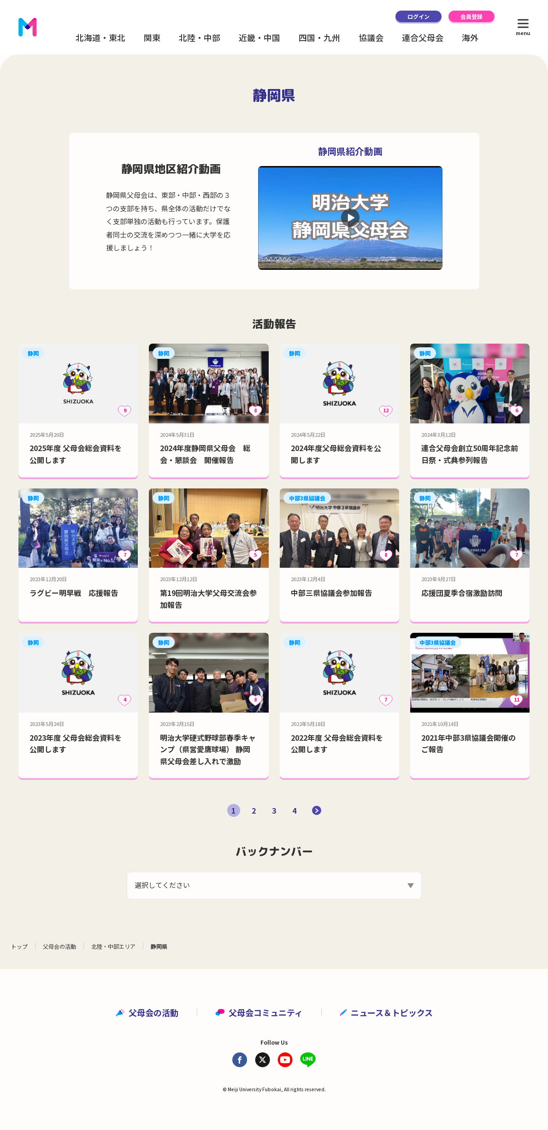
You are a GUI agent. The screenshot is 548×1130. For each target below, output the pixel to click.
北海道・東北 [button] (100, 37)
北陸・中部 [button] (199, 37)
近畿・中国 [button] (259, 37)
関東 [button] (152, 37)
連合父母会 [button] (422, 37)
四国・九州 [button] (319, 37)
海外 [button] (470, 37)
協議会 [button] (371, 37)
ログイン (418, 16)
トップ (19, 946)
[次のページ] (316, 810)
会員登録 (471, 16)
